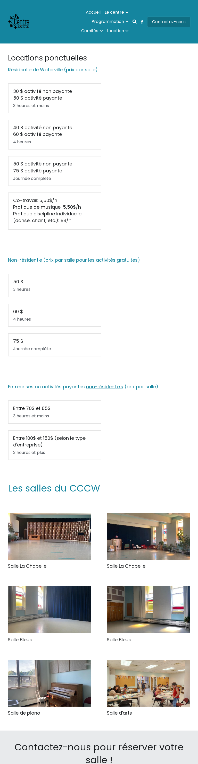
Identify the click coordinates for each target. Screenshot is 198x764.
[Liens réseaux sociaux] (142, 22)
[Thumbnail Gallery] (49, 477)
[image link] (99, 665)
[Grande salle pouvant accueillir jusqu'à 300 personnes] (49, 404)
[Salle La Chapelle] (148, 404)
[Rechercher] (135, 22)
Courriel (99, 693)
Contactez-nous (169, 22)
